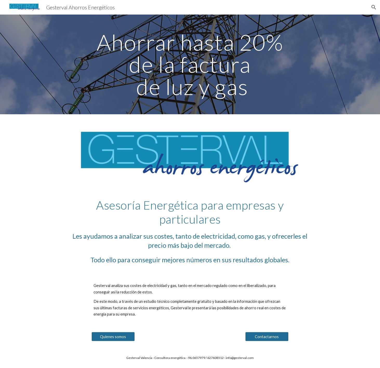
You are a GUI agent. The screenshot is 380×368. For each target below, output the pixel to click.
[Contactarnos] (267, 337)
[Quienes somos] (113, 337)
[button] (374, 7)
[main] (190, 64)
